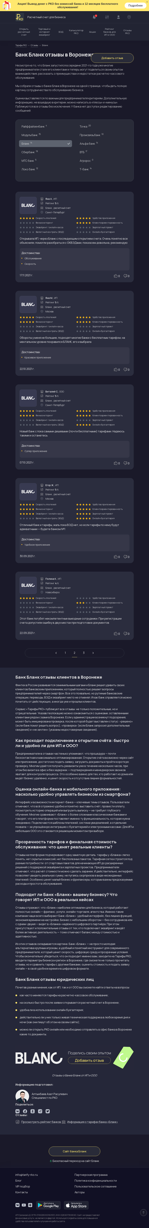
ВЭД (61, 31)
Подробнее (135, 5)
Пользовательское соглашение (96, 1186)
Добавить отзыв (112, 58)
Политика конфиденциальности (96, 1180)
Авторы (80, 1192)
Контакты (21, 1192)
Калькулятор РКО (76, 32)
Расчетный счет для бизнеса (40, 17)
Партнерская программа (91, 1175)
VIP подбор (22, 1186)
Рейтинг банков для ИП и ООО (109, 31)
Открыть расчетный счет (24, 31)
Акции (92, 31)
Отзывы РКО (127, 32)
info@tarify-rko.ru (26, 1175)
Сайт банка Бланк (74, 1151)
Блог (18, 1180)
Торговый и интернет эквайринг (44, 31)
